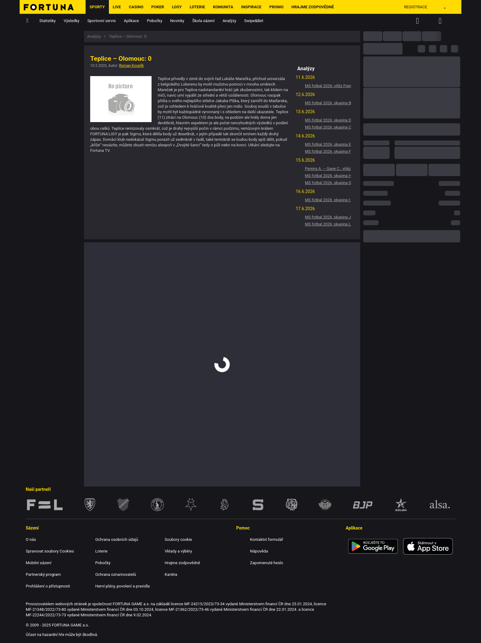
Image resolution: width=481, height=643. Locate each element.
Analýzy (229, 20)
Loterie (197, 7)
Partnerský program (43, 574)
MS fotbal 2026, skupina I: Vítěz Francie (328, 200)
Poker (157, 7)
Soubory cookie (178, 539)
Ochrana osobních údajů (116, 539)
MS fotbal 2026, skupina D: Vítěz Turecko (328, 120)
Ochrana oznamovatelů (115, 574)
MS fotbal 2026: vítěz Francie (328, 85)
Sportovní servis (101, 20)
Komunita (223, 7)
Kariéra (171, 574)
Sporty (97, 7)
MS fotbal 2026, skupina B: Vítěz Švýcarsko (328, 103)
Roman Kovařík (131, 66)
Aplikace (131, 20)
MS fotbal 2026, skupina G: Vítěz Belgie (328, 182)
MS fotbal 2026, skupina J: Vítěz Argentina (328, 217)
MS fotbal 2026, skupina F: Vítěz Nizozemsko (328, 151)
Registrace (415, 7)
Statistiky (47, 20)
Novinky (177, 20)
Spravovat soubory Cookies (50, 551)
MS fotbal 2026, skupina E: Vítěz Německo (328, 144)
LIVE (117, 7)
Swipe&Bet (253, 20)
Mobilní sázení (38, 562)
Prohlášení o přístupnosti (48, 586)
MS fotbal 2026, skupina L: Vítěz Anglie (328, 224)
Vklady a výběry (178, 551)
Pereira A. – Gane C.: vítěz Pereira (328, 168)
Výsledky (71, 20)
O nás (31, 539)
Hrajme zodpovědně (312, 7)
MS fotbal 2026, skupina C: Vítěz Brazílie (328, 127)
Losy (177, 7)
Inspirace (251, 7)
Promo (276, 7)
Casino (136, 7)
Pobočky (154, 20)
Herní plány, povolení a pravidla (122, 586)
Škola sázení (203, 20)
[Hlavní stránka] (53, 7)
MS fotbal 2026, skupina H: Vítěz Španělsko (328, 175)
